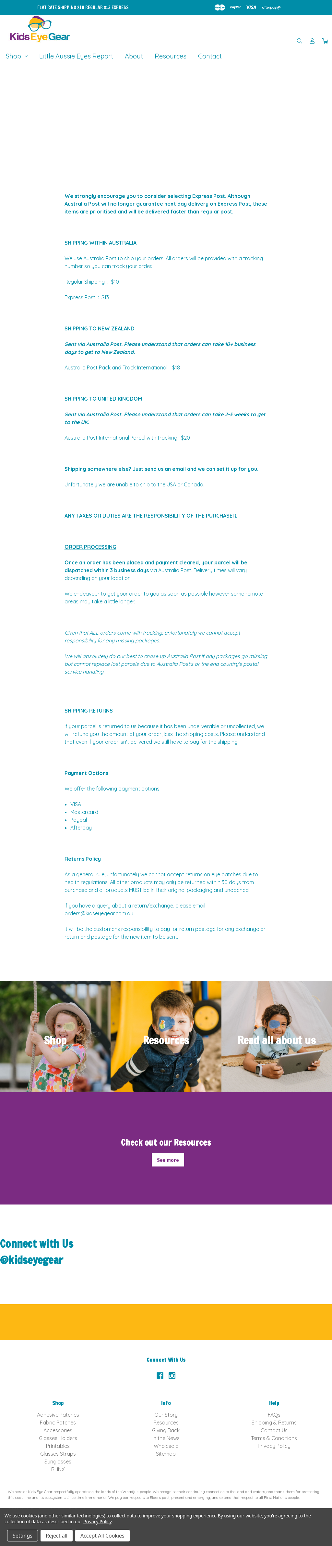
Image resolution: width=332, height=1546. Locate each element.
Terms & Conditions (274, 1438)
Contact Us (274, 1430)
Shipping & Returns (274, 1422)
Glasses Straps (58, 1453)
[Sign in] (312, 41)
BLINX (58, 1469)
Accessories (57, 1430)
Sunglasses (57, 1461)
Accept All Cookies (102, 1535)
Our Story (166, 1414)
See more (168, 1160)
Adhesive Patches (58, 1414)
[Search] (299, 41)
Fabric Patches (58, 1422)
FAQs (274, 1414)
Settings (22, 1535)
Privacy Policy (274, 1446)
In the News (166, 1438)
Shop (17, 56)
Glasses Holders (58, 1438)
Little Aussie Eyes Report (76, 56)
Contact (210, 56)
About (134, 56)
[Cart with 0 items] (325, 41)
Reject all (56, 1535)
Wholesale (166, 1446)
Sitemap (166, 1453)
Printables (58, 1446)
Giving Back (166, 1430)
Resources (170, 56)
